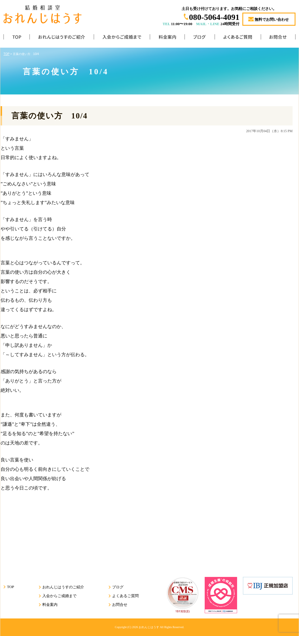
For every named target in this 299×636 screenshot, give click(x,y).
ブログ (200, 38)
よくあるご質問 (238, 38)
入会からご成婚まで (122, 38)
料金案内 (167, 38)
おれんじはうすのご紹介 (61, 38)
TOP (16, 38)
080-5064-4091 (214, 17)
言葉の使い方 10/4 (49, 115)
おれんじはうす (149, 627)
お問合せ (278, 38)
